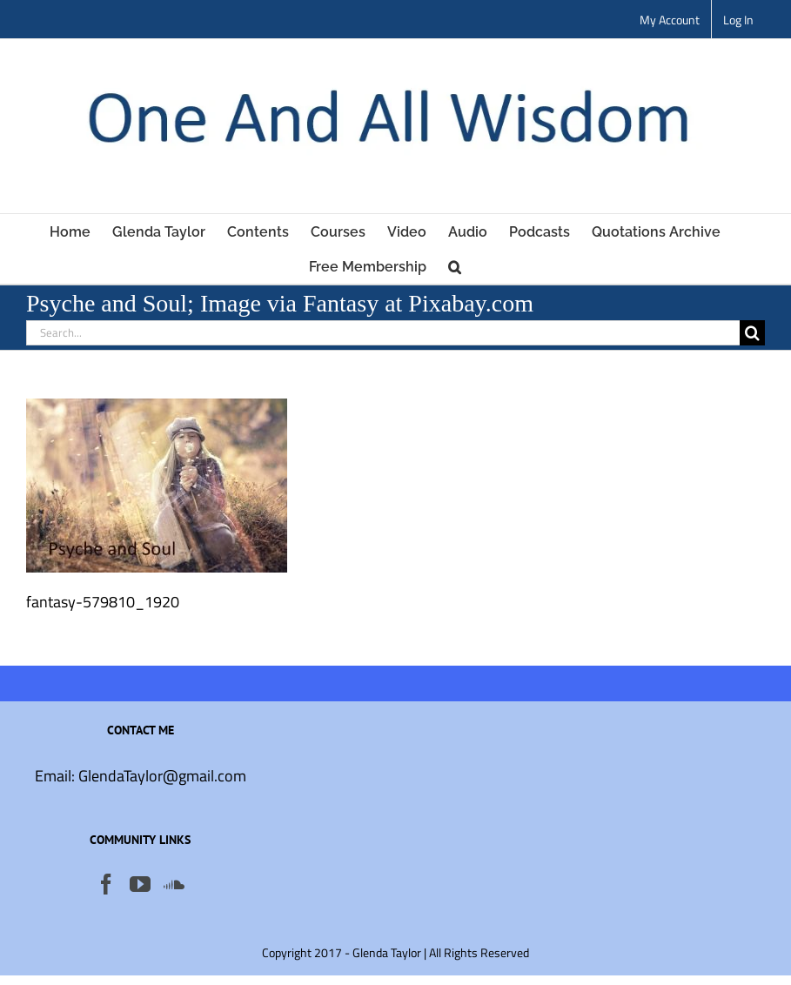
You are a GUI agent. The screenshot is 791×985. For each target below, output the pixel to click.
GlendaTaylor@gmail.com (162, 775)
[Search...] (383, 332)
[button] (454, 266)
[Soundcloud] (174, 884)
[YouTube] (140, 884)
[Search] (752, 332)
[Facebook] (106, 884)
